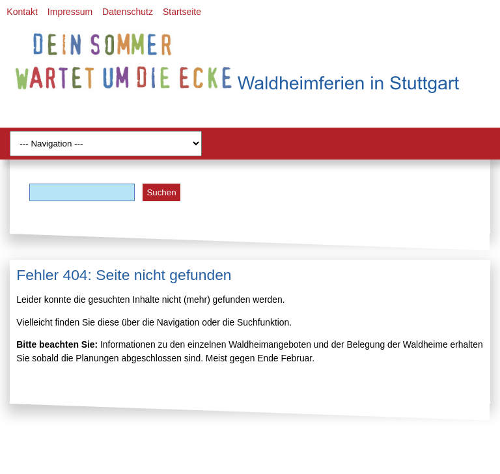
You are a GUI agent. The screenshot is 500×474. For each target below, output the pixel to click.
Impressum (70, 12)
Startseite (182, 12)
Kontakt (22, 12)
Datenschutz (127, 12)
